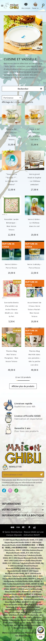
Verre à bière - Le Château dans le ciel (34, 222)
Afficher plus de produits (23, 386)
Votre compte (11, 509)
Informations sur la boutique (23, 515)
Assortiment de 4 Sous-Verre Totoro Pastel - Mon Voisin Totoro (34, 309)
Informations (11, 503)
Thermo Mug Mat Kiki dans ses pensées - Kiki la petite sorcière (34, 358)
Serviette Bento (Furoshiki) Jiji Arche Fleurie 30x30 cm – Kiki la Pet (11, 309)
